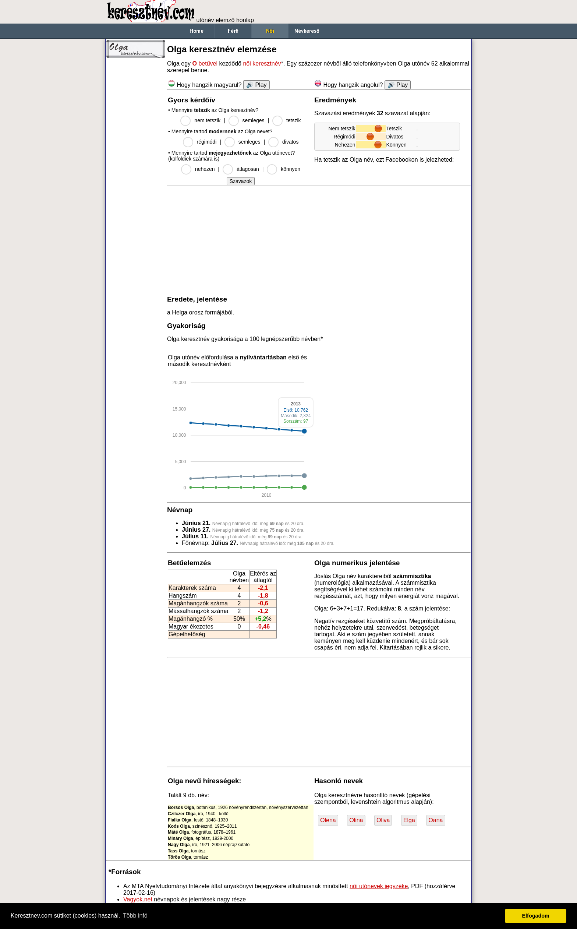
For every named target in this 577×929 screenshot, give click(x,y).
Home (196, 30)
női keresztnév (262, 63)
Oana (435, 820)
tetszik (293, 120)
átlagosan (248, 169)
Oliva (383, 820)
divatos (290, 142)
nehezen (205, 169)
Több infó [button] (135, 915)
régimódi (207, 142)
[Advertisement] (135, 173)
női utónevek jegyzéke (379, 886)
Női (270, 30)
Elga (409, 820)
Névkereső (306, 30)
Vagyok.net (137, 899)
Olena (328, 820)
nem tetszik (207, 120)
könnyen (290, 169)
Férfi (233, 30)
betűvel (204, 63)
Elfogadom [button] (535, 916)
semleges (254, 120)
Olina (356, 820)
